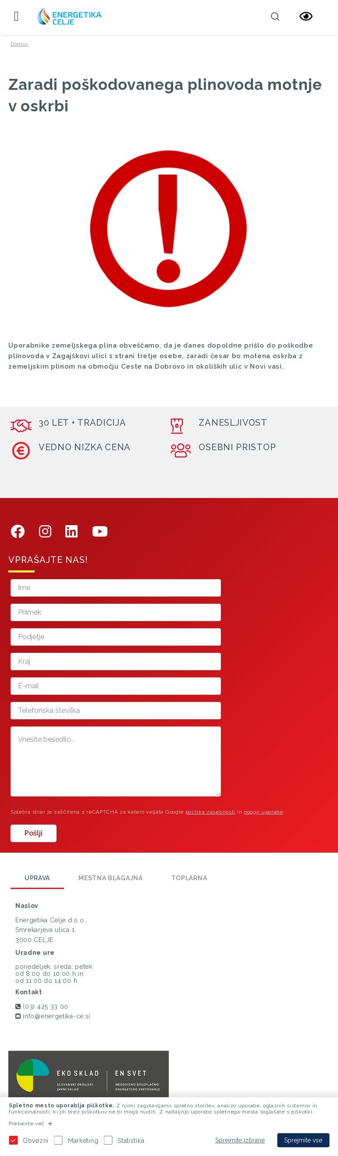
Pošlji (34, 833)
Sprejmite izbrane (240, 1140)
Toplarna (189, 878)
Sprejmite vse (303, 1140)
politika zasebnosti (210, 812)
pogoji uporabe (263, 812)
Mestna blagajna (110, 878)
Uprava (37, 878)
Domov (19, 44)
